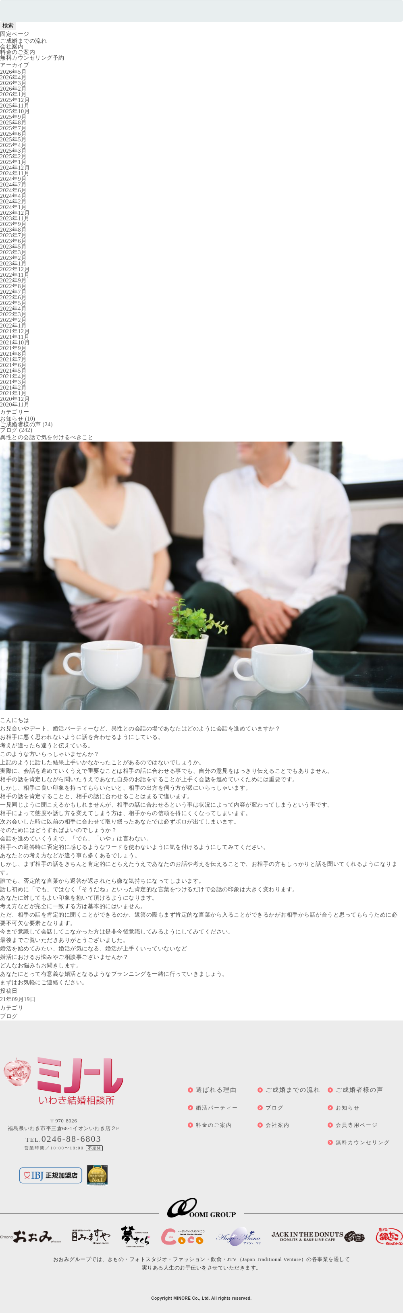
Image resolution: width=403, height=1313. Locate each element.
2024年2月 (13, 202)
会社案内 (11, 47)
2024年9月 (13, 179)
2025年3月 (13, 151)
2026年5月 (13, 72)
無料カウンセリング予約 (32, 58)
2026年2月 (13, 89)
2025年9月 (13, 117)
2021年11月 (14, 337)
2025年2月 (13, 156)
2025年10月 (15, 111)
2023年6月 (13, 241)
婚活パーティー (217, 1108)
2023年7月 (13, 235)
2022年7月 (13, 292)
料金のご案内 (17, 52)
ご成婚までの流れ (23, 41)
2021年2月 (13, 388)
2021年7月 (13, 360)
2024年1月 (13, 207)
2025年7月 (13, 128)
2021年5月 (13, 371)
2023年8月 (13, 230)
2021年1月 (13, 393)
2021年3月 (13, 382)
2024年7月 (13, 185)
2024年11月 (14, 173)
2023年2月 (13, 258)
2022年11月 (14, 275)
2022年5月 (13, 303)
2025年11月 (14, 106)
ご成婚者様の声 (20, 424)
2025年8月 (13, 123)
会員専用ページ (357, 1125)
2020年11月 (14, 405)
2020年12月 (15, 399)
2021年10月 (15, 343)
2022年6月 (13, 298)
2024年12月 (15, 168)
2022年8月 (13, 286)
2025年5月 (13, 140)
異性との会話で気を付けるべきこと (46, 437)
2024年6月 (13, 190)
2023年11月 (14, 219)
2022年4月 (13, 309)
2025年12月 (15, 100)
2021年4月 (13, 376)
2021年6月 (13, 365)
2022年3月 (13, 314)
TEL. (64, 1140)
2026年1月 (13, 94)
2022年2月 (13, 320)
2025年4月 (13, 145)
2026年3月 (13, 83)
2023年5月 (13, 247)
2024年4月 (13, 196)
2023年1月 (13, 264)
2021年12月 (15, 331)
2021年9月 (13, 348)
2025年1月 (13, 162)
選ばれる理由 (216, 1090)
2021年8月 (13, 354)
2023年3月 (13, 252)
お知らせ (11, 419)
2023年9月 (13, 224)
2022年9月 (13, 281)
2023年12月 (15, 213)
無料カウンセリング (363, 1142)
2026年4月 (13, 78)
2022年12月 (15, 269)
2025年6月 (13, 134)
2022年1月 (13, 326)
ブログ (9, 430)
